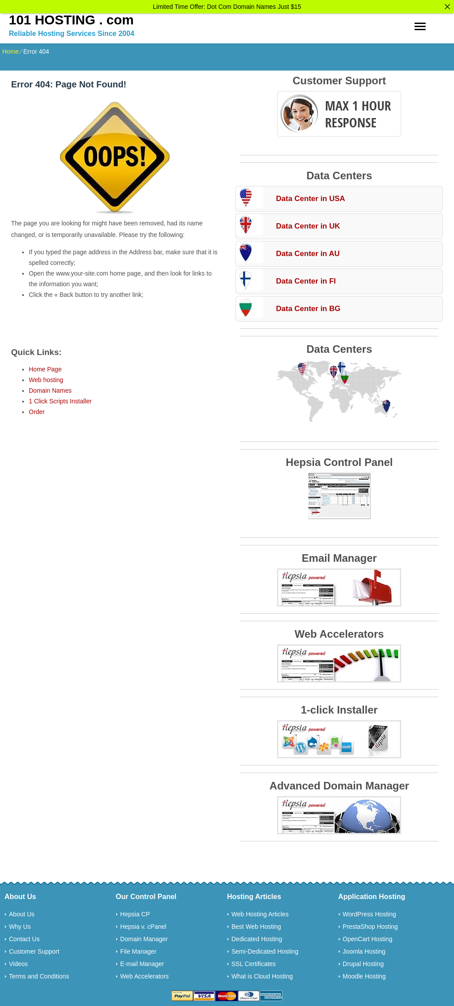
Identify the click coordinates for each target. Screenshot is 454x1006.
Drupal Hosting (363, 962)
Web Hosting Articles (260, 912)
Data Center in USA (310, 197)
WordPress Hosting (369, 912)
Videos (18, 962)
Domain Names (50, 388)
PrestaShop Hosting (370, 924)
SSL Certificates (253, 962)
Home (10, 49)
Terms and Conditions (39, 974)
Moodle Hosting (364, 974)
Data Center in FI (306, 279)
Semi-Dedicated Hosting (264, 949)
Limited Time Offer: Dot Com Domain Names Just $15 (227, 6)
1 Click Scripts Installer (60, 399)
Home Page (45, 367)
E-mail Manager (142, 962)
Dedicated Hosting (256, 937)
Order (37, 410)
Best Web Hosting (256, 924)
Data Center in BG (308, 307)
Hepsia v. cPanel (143, 924)
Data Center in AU (308, 252)
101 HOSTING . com (71, 18)
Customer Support (34, 949)
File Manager (138, 949)
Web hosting (46, 378)
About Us (22, 912)
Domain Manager (144, 937)
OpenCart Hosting (367, 937)
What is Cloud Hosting (262, 974)
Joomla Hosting (364, 949)
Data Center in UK (308, 224)
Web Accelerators (144, 974)
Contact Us (24, 937)
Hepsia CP (135, 912)
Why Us (20, 924)
